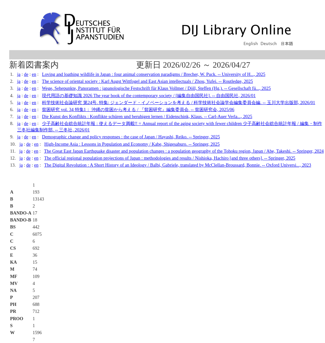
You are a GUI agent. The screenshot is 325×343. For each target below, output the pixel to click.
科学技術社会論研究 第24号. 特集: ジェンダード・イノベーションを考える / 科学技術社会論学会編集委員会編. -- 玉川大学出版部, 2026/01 (178, 102)
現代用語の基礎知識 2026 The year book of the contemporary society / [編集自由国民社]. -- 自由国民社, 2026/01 (148, 95)
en (34, 74)
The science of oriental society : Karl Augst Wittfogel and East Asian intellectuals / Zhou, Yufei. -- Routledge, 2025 (147, 81)
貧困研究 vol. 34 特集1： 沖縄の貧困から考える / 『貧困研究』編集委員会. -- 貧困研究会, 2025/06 (138, 109)
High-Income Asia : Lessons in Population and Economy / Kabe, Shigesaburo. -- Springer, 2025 (132, 144)
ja (18, 74)
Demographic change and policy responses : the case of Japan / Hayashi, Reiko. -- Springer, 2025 (131, 136)
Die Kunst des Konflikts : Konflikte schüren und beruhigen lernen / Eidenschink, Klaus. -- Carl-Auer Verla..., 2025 (147, 116)
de (26, 74)
